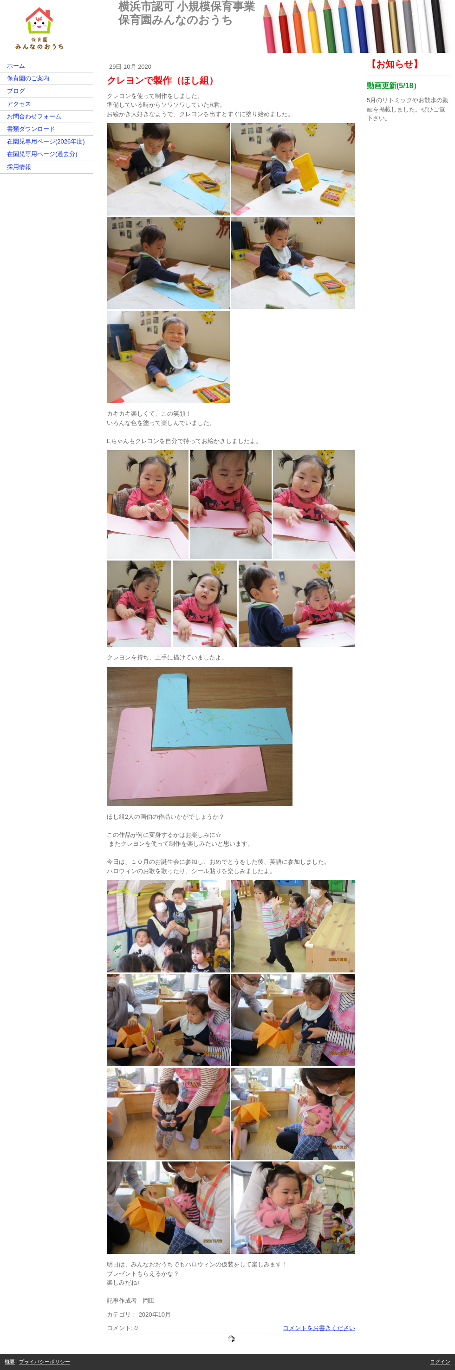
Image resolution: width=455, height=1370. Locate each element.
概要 (10, 1361)
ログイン (440, 1361)
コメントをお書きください (319, 1327)
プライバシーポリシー (44, 1361)
